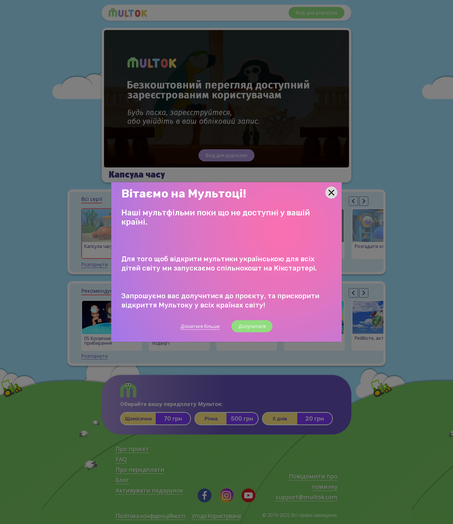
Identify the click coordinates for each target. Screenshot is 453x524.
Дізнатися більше (200, 326)
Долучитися (252, 326)
